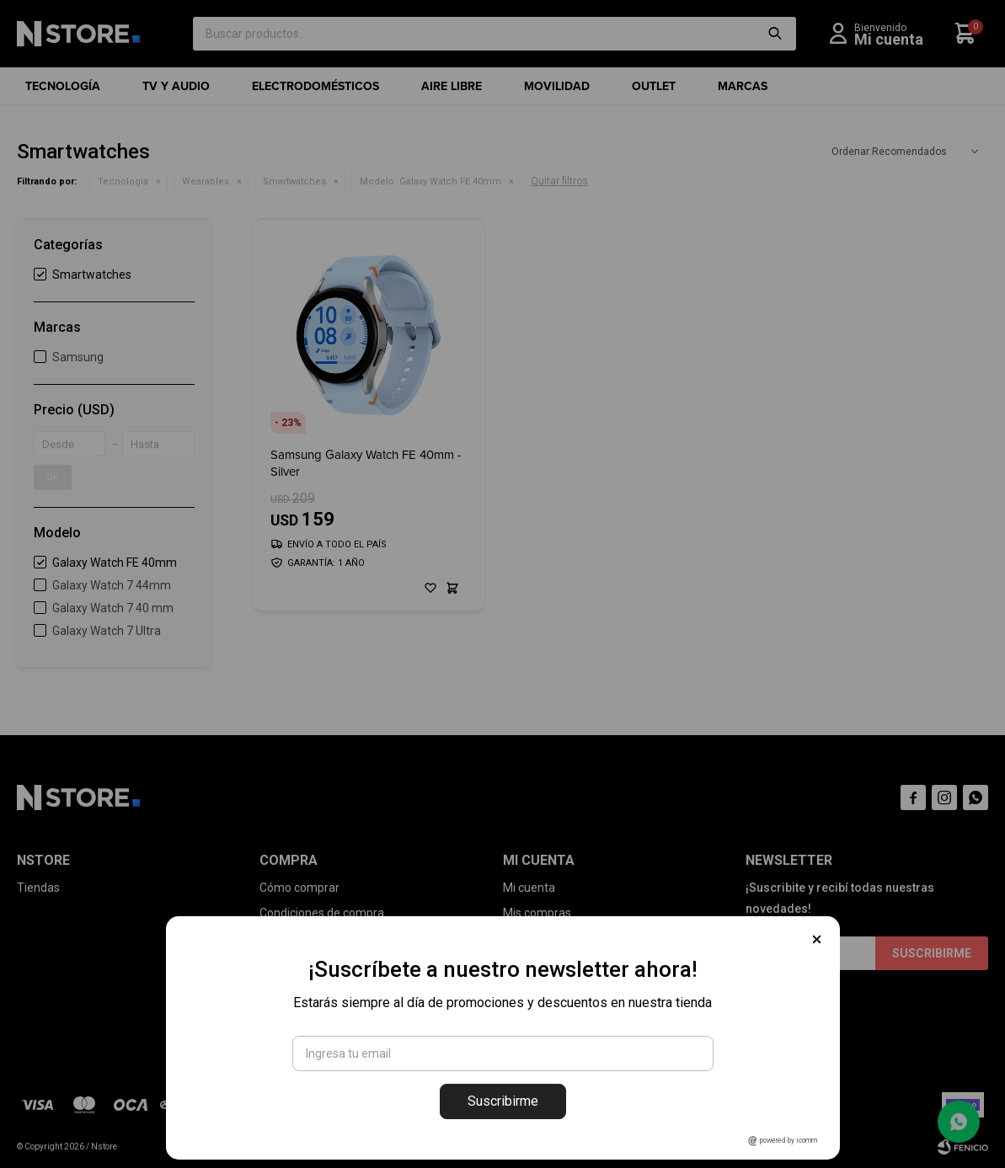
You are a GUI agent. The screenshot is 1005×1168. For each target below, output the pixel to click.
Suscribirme (503, 1101)
